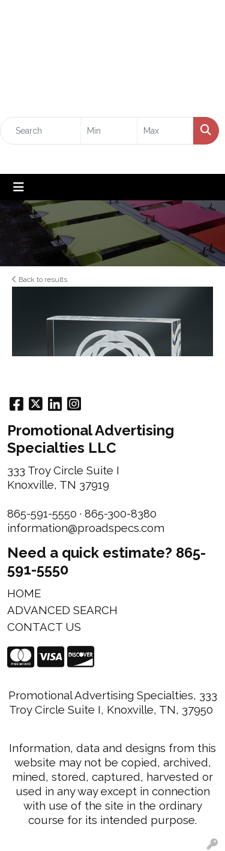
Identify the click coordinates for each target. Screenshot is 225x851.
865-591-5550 (42, 513)
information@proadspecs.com (85, 527)
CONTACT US (44, 626)
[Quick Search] (40, 131)
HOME (24, 593)
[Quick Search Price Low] (108, 131)
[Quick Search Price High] (165, 131)
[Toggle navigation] (18, 187)
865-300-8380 (121, 513)
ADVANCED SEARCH (62, 610)
